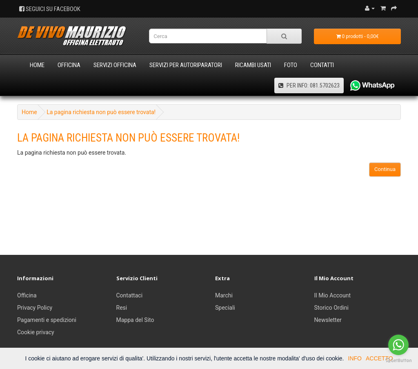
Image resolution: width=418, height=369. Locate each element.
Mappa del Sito (135, 320)
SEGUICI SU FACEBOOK (49, 9)
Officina (69, 65)
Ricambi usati (253, 65)
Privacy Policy (34, 307)
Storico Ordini (331, 307)
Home (37, 65)
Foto (290, 65)
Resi (121, 307)
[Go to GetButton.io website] (398, 360)
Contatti (322, 65)
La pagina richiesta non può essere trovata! (101, 112)
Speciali (225, 307)
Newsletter (328, 320)
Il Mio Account (332, 295)
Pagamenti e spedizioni (46, 320)
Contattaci (129, 295)
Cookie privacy (35, 332)
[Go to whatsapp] (398, 345)
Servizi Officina (114, 65)
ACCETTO (379, 358)
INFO (355, 358)
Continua (385, 169)
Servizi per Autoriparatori (185, 65)
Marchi (224, 295)
